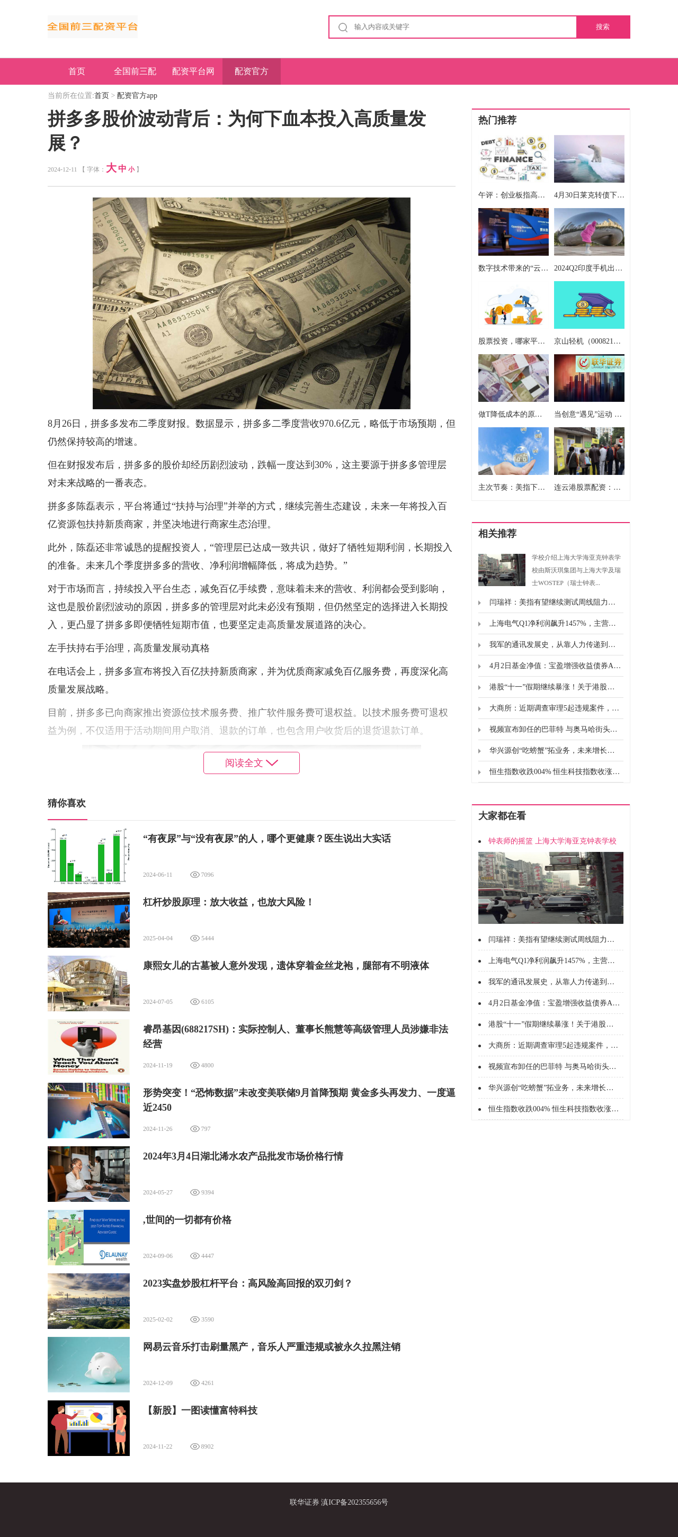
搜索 (603, 27)
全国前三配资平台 (135, 76)
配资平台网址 (193, 76)
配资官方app (252, 76)
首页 (76, 71)
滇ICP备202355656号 (354, 1502)
